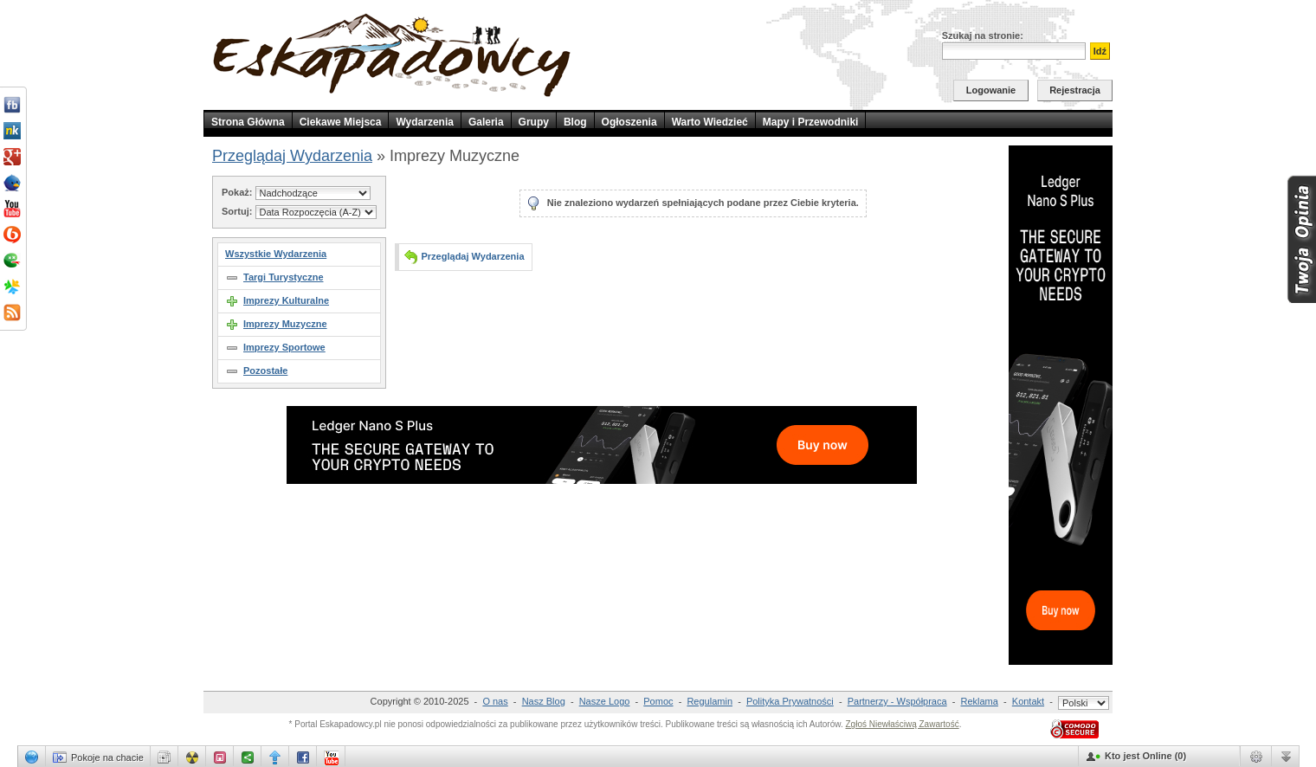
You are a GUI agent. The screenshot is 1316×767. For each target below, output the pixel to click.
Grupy (534, 122)
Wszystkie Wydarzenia (275, 253)
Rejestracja (1074, 90)
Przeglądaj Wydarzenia (292, 155)
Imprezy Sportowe (284, 347)
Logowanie (991, 90)
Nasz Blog (543, 701)
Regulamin (709, 701)
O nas (494, 701)
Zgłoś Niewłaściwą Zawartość (901, 724)
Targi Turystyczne (283, 277)
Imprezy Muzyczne (285, 324)
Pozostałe (265, 370)
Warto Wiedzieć (710, 122)
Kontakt (1028, 701)
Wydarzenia (424, 122)
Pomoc (658, 701)
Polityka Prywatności (790, 701)
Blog (575, 122)
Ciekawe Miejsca (341, 122)
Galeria (486, 122)
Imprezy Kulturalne (286, 300)
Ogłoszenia (629, 122)
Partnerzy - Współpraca (897, 701)
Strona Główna (248, 122)
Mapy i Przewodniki (811, 122)
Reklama (979, 701)
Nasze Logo (604, 701)
